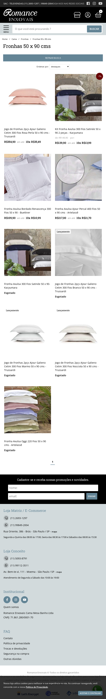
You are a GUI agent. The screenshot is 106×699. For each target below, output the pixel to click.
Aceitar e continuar (90, 693)
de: (57, 137)
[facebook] (6, 599)
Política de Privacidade (37, 686)
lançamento (63, 231)
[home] (20, 15)
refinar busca (53, 57)
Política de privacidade (16, 643)
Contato (8, 638)
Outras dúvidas (12, 659)
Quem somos (11, 607)
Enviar (92, 496)
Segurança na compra (16, 653)
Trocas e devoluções (15, 648)
